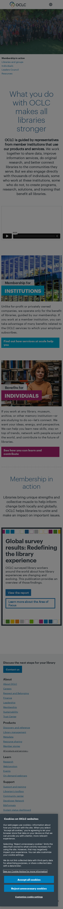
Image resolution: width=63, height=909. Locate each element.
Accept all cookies (28, 879)
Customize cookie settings (29, 896)
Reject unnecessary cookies (29, 888)
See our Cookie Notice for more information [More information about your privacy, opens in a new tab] (25, 871)
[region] (29, 860)
